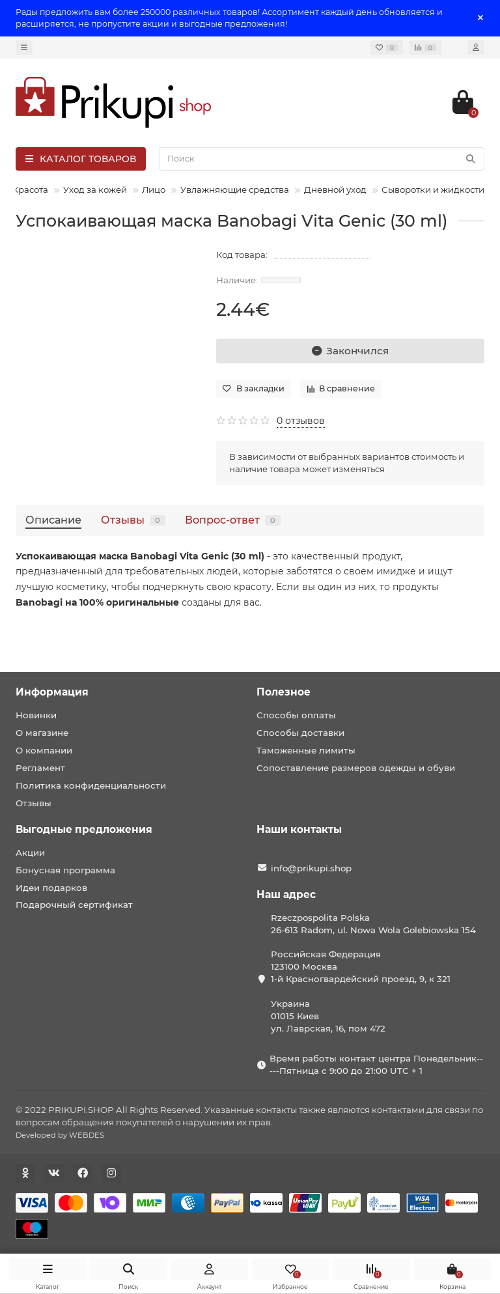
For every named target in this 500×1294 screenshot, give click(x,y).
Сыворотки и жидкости (433, 189)
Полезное (284, 692)
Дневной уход (335, 189)
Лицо (153, 189)
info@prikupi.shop (311, 868)
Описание (53, 519)
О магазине (42, 732)
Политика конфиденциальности (91, 785)
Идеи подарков (51, 887)
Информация (52, 692)
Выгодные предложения (84, 829)
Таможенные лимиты (306, 750)
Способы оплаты (296, 715)
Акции (30, 852)
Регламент (40, 768)
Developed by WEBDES (60, 1135)
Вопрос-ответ (233, 519)
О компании (44, 750)
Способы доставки (300, 732)
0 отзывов (301, 421)
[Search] (321, 159)
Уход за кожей (95, 189)
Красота (30, 189)
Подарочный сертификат (74, 904)
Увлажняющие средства (234, 189)
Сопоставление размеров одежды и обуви (356, 768)
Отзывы (133, 519)
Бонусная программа (65, 870)
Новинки (36, 715)
